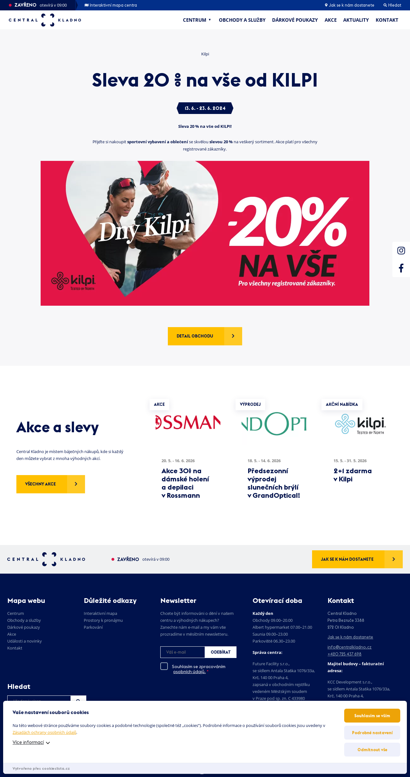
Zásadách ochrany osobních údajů (44, 732)
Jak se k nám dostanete (349, 5)
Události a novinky (24, 641)
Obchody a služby (242, 20)
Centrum (194, 20)
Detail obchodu (195, 335)
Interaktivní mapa (100, 613)
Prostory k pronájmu (103, 620)
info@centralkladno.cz (349, 646)
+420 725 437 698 (344, 653)
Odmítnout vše (372, 749)
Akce (331, 20)
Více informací (28, 742)
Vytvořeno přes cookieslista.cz (41, 768)
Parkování (93, 627)
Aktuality (356, 20)
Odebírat (221, 652)
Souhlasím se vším (372, 715)
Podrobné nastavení (372, 732)
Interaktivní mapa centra (111, 5)
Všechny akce (40, 483)
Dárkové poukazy (295, 20)
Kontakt (387, 20)
